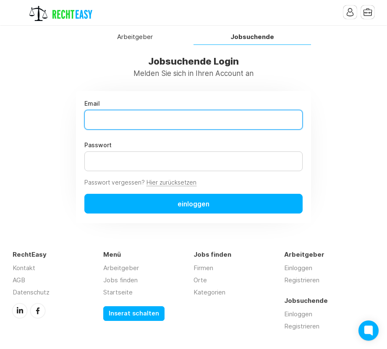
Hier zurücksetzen (171, 182)
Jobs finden (120, 280)
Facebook (38, 311)
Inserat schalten (134, 313)
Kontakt (24, 268)
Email (92, 104)
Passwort (98, 145)
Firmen (203, 268)
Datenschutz (31, 292)
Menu (19, 12)
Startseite (118, 292)
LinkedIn (20, 311)
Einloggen (298, 268)
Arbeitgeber (135, 37)
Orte (200, 280)
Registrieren (301, 280)
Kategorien (209, 292)
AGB (19, 280)
